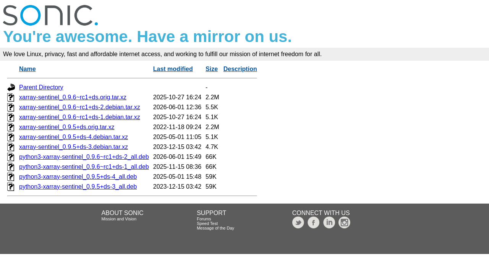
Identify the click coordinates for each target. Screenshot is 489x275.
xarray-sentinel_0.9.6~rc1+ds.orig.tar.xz (72, 97)
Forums (204, 219)
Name (27, 69)
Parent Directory (41, 87)
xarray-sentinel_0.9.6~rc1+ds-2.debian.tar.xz (79, 107)
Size (212, 69)
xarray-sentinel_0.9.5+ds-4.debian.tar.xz (73, 137)
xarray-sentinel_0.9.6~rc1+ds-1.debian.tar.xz (79, 117)
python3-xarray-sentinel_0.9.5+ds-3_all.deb (78, 186)
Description (240, 69)
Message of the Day (215, 228)
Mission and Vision (119, 219)
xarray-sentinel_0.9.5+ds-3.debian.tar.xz (73, 147)
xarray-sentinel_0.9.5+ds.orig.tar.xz (66, 127)
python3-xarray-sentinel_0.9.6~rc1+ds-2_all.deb (84, 157)
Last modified (173, 69)
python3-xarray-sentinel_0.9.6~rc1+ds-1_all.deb (84, 166)
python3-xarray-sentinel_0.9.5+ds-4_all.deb (78, 176)
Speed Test (207, 223)
